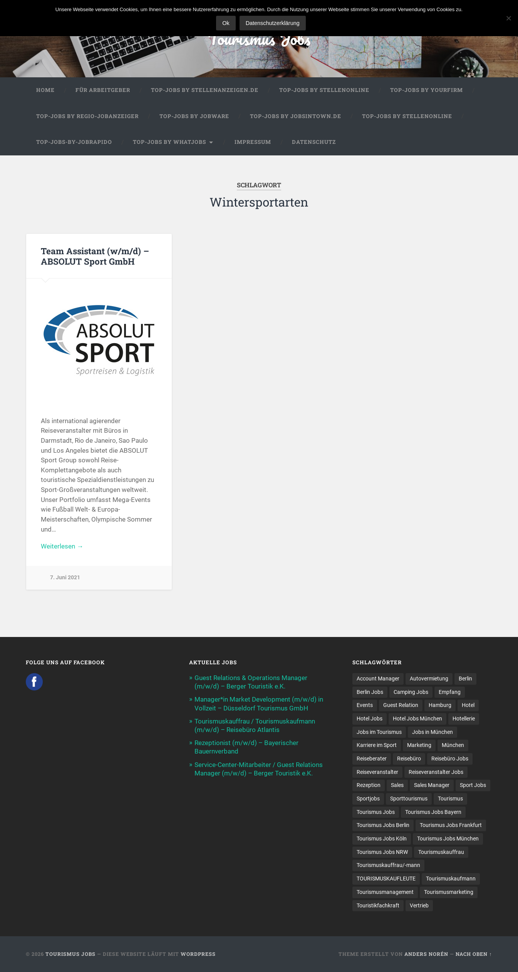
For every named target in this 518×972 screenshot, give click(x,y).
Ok (225, 23)
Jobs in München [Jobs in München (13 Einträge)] (432, 732)
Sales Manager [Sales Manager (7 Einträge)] (431, 785)
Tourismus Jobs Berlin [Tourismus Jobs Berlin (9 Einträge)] (383, 825)
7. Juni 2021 (65, 577)
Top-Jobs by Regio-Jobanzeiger (87, 116)
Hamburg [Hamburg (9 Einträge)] (440, 705)
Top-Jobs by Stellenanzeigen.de (204, 90)
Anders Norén (426, 954)
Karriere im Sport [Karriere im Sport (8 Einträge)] (377, 745)
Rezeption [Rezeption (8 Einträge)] (369, 785)
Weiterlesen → (62, 546)
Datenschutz (314, 141)
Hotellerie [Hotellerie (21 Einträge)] (464, 718)
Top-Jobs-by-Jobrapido (74, 141)
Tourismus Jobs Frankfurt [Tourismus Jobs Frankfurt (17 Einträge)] (451, 825)
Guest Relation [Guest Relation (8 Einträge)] (400, 705)
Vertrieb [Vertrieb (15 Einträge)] (419, 905)
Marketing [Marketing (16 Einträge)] (419, 745)
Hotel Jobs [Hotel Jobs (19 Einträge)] (369, 718)
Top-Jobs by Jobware (194, 116)
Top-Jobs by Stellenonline (324, 90)
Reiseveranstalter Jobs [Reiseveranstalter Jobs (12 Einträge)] (436, 772)
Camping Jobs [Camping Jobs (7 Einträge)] (411, 692)
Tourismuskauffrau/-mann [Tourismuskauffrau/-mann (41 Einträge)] (388, 865)
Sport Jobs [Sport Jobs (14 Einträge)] (473, 785)
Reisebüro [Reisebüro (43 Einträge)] (409, 758)
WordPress (198, 954)
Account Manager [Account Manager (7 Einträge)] (378, 678)
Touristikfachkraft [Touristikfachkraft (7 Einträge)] (378, 905)
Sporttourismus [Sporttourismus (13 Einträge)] (408, 798)
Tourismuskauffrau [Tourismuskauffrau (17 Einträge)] (441, 852)
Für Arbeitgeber (102, 90)
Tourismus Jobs (259, 38)
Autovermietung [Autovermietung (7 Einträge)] (429, 678)
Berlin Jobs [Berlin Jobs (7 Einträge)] (370, 692)
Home (45, 90)
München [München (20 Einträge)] (453, 745)
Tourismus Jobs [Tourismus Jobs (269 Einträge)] (376, 812)
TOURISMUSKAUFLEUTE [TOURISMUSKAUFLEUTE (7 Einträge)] (386, 878)
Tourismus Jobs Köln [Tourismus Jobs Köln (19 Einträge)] (382, 838)
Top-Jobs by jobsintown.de (295, 116)
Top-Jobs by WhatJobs (169, 141)
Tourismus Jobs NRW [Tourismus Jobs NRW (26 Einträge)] (382, 852)
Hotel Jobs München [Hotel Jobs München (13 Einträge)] (417, 718)
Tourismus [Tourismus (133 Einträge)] (450, 798)
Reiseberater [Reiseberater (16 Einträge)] (372, 758)
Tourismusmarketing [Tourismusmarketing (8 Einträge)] (448, 892)
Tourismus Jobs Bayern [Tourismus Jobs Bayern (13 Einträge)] (433, 812)
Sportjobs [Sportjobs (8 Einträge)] (368, 798)
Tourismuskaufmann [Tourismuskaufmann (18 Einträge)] (451, 878)
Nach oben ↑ (474, 954)
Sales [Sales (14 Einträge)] (397, 785)
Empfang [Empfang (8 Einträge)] (450, 692)
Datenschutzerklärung (273, 23)
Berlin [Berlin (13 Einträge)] (465, 678)
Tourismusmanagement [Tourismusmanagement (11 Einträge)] (385, 892)
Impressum (253, 141)
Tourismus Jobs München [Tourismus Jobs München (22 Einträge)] (448, 838)
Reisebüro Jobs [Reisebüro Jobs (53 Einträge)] (449, 758)
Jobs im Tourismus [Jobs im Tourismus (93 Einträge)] (379, 732)
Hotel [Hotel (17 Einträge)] (468, 705)
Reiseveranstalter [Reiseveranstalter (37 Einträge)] (377, 772)
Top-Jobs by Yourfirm (426, 90)
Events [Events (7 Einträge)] (365, 705)
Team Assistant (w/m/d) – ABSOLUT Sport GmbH (95, 256)
